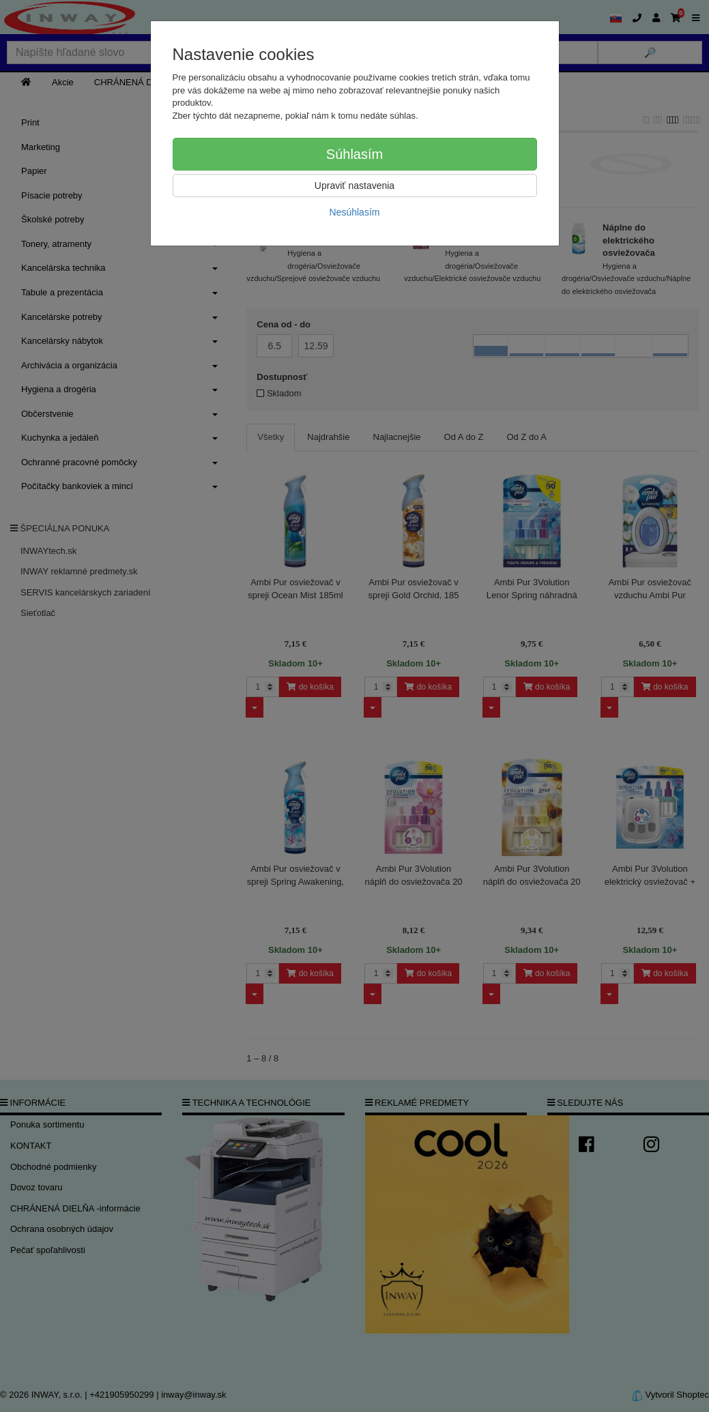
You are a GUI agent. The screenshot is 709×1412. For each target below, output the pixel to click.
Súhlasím (354, 154)
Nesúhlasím (355, 212)
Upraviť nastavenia (354, 185)
